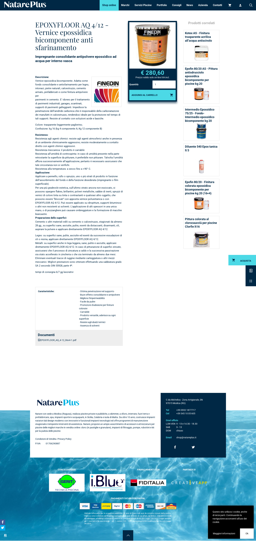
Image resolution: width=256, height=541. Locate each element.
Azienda (203, 5)
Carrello (230, 5)
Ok (247, 533)
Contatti (217, 5)
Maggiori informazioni (224, 533)
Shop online (109, 5)
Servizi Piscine (143, 5)
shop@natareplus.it (186, 437)
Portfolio (162, 5)
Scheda (251, 281)
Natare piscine (25, 4)
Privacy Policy (64, 439)
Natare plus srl (58, 402)
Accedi (240, 5)
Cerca (251, 5)
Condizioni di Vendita (45, 439)
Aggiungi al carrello (145, 95)
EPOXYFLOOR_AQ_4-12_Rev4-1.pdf (58, 340)
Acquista (245, 260)
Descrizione (251, 270)
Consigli (176, 5)
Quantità (133, 84)
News (189, 5)
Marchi (125, 5)
